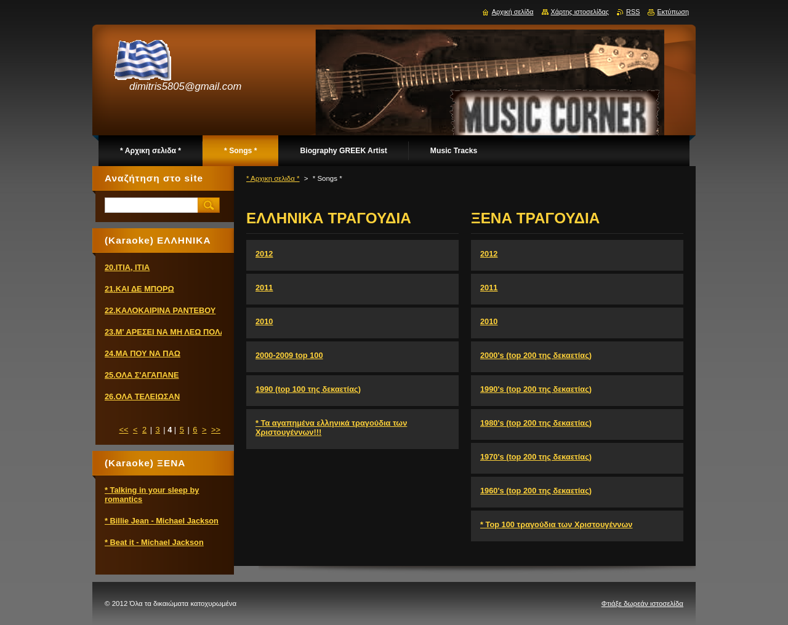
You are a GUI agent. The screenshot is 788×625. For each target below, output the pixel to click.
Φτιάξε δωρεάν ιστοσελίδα (642, 603)
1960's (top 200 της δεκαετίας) (536, 490)
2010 (264, 321)
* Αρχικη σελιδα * (273, 178)
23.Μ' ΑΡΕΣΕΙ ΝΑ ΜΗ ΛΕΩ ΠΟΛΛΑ (168, 331)
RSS (633, 11)
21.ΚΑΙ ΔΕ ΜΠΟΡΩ (139, 288)
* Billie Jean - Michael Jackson (162, 520)
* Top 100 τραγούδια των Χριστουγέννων (556, 524)
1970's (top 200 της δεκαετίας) (536, 456)
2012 (264, 253)
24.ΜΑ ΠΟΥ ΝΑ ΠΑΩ (142, 353)
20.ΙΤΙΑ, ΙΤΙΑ (127, 267)
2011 (264, 287)
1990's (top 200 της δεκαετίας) (536, 389)
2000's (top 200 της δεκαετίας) (536, 355)
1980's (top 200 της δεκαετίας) (536, 423)
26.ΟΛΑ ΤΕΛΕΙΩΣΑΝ (142, 396)
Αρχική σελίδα (513, 11)
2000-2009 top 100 (289, 355)
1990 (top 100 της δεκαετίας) (308, 389)
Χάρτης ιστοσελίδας (580, 11)
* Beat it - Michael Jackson (154, 542)
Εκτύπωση (673, 11)
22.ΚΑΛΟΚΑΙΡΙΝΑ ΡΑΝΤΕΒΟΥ (160, 310)
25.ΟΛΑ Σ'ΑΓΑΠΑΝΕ (142, 375)
